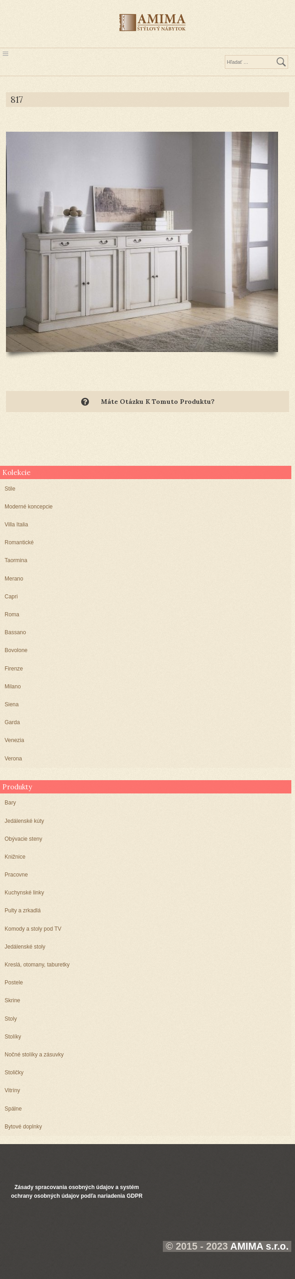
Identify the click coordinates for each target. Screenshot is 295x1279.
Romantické (19, 542)
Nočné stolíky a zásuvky (34, 1054)
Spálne (13, 1109)
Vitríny (12, 1090)
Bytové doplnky (23, 1126)
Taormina (16, 560)
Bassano (15, 632)
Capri (11, 596)
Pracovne (16, 874)
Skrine (12, 1000)
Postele (14, 982)
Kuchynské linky (24, 892)
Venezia (14, 740)
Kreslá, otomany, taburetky (37, 964)
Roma (12, 614)
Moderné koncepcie (29, 506)
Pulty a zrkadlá (23, 910)
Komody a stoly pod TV (33, 929)
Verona (13, 758)
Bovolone (16, 650)
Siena (12, 704)
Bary (10, 802)
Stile (10, 489)
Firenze (14, 668)
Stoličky (14, 1072)
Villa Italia (16, 524)
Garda (12, 722)
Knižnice (15, 857)
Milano (13, 686)
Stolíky (13, 1036)
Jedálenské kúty (24, 821)
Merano (14, 578)
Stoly (11, 1019)
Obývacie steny (23, 839)
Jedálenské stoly (25, 947)
